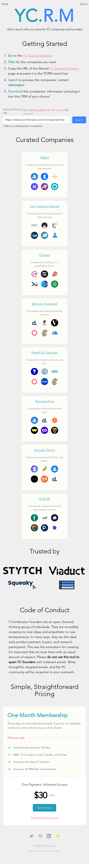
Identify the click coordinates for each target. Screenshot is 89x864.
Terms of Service (37, 851)
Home (4, 3)
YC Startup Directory (38, 55)
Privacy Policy (53, 851)
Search (79, 120)
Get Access (44, 807)
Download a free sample (44, 817)
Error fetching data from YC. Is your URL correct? (46, 111)
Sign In (84, 3)
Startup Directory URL (12, 111)
